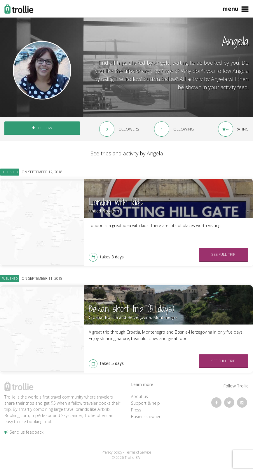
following (174, 129)
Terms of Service (138, 452)
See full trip (223, 254)
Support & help (145, 403)
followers (119, 129)
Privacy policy (112, 452)
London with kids (116, 202)
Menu (235, 6)
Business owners (147, 416)
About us (139, 396)
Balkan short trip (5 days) (131, 309)
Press (136, 410)
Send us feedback (23, 432)
